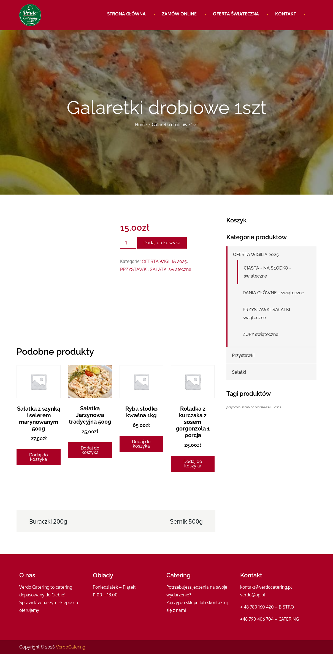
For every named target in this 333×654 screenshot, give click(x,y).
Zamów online (179, 14)
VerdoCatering (70, 647)
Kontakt (285, 14)
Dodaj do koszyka (162, 242)
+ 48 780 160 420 (257, 607)
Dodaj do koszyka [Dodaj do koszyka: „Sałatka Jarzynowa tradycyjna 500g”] (90, 450)
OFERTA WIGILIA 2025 (164, 261)
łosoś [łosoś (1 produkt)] (277, 407)
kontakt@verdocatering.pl (266, 587)
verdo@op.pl (252, 595)
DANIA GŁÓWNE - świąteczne (273, 292)
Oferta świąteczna (236, 14)
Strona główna (126, 14)
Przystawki (243, 355)
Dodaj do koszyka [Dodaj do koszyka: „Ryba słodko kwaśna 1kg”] (141, 444)
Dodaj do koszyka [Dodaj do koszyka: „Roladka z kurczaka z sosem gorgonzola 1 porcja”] (192, 464)
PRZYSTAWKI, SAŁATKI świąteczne (155, 269)
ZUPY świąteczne (260, 334)
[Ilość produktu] (128, 243)
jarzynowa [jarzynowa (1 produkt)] (233, 407)
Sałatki (239, 372)
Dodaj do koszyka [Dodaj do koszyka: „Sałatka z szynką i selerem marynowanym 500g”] (38, 457)
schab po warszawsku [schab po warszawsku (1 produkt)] (257, 407)
